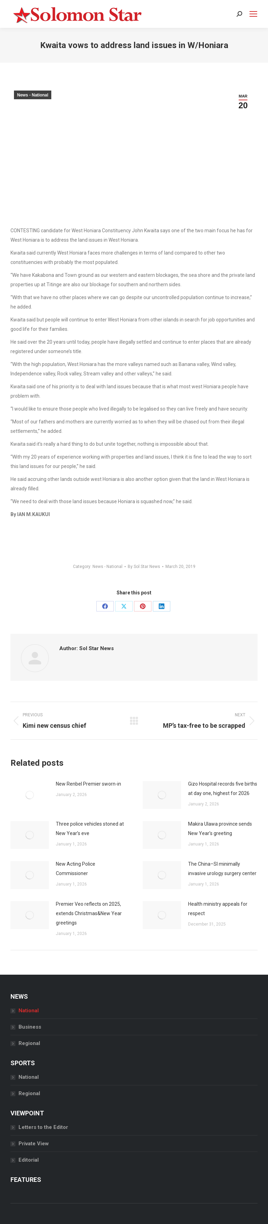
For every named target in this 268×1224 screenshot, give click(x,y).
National (28, 1010)
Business (29, 1027)
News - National (32, 95)
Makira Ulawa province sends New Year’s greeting (220, 828)
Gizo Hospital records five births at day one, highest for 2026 (222, 788)
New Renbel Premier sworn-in (88, 784)
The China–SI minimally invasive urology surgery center (222, 868)
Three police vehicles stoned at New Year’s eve (90, 828)
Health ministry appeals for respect (217, 908)
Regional (29, 1043)
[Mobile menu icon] (253, 14)
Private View (33, 1143)
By (144, 566)
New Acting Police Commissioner (75, 868)
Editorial (28, 1160)
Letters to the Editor (43, 1127)
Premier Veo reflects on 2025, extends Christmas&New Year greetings (89, 913)
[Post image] (29, 795)
